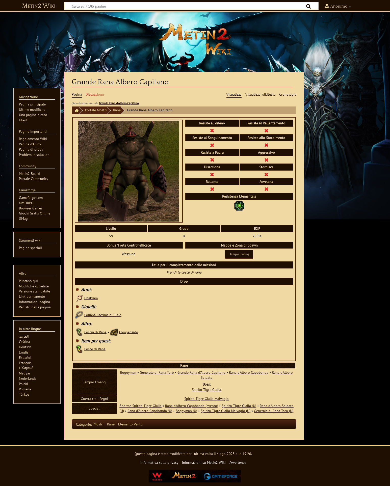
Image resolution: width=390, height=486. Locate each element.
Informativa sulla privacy (159, 462)
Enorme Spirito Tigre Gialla (140, 405)
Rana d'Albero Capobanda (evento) (191, 405)
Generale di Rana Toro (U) (273, 410)
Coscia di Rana (95, 331)
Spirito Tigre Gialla (206, 389)
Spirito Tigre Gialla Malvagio (206, 398)
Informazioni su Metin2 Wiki (204, 462)
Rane (117, 109)
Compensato (128, 331)
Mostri (98, 424)
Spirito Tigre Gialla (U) (239, 405)
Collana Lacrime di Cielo (102, 314)
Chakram (91, 297)
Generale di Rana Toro (157, 372)
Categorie (83, 424)
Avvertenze (237, 462)
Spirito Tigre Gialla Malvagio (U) (225, 410)
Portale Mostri (96, 109)
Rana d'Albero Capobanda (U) (149, 410)
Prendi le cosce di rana (184, 272)
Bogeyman (128, 372)
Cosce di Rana (95, 348)
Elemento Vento (130, 424)
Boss (206, 384)
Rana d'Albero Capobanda (248, 372)
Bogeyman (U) (186, 410)
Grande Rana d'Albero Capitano (119, 103)
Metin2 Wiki (39, 6)
